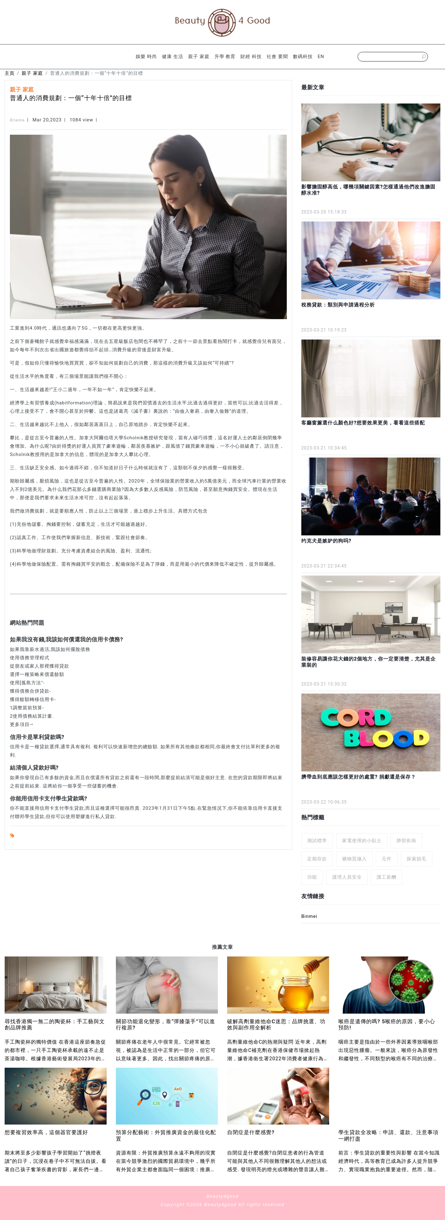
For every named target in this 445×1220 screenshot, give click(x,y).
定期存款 (317, 859)
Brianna (17, 120)
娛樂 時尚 (146, 56)
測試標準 (317, 840)
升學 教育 (225, 56)
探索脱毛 (416, 859)
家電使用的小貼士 (362, 840)
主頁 (10, 73)
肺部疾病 (406, 840)
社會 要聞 (277, 56)
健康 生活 (172, 56)
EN (321, 56)
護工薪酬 (386, 877)
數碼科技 (303, 56)
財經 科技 (251, 56)
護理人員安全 (347, 877)
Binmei (309, 916)
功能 (312, 877)
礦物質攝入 (354, 859)
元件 (387, 859)
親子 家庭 (199, 56)
